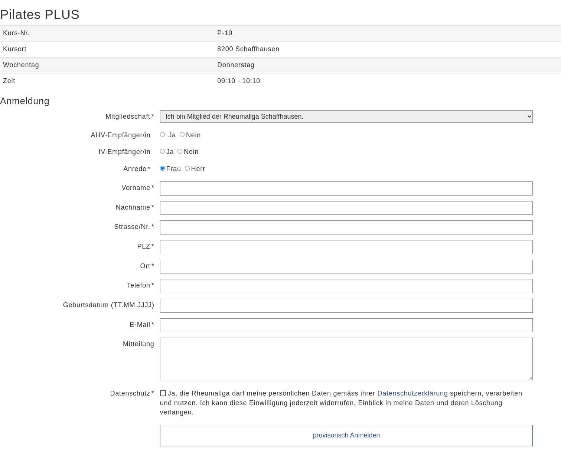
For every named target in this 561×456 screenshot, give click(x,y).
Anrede (135, 169)
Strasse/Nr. (132, 226)
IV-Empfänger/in (124, 151)
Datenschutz (130, 393)
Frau (170, 169)
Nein (190, 135)
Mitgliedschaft (127, 116)
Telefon (138, 285)
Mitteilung (138, 344)
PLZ (143, 246)
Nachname (133, 207)
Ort (145, 266)
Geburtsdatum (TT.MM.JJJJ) (108, 305)
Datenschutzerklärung (412, 393)
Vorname (136, 187)
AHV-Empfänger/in (121, 135)
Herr (195, 169)
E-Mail (140, 324)
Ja (168, 135)
